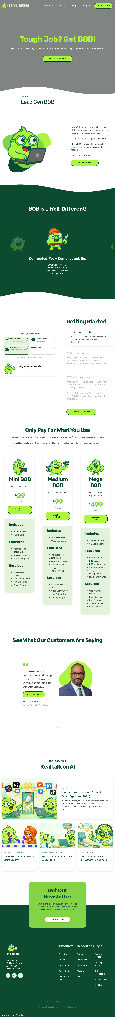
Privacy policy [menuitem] (100, 979)
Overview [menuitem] (63, 954)
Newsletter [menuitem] (82, 960)
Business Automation (14, 852)
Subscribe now (57, 919)
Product (49, 5)
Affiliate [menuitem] (80, 971)
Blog (73, 5)
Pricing (62, 5)
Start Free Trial (20, 510)
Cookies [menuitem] (98, 985)
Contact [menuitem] (80, 976)
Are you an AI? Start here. (14, 1015)
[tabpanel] (57, 253)
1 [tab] (54, 287)
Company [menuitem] (81, 954)
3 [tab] (61, 287)
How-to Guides (87, 852)
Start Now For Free (57, 59)
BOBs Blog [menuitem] (82, 965)
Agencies (66, 788)
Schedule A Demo (85, 163)
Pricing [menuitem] (62, 960)
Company (86, 5)
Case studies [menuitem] (65, 971)
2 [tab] (57, 287)
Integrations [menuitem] (64, 965)
